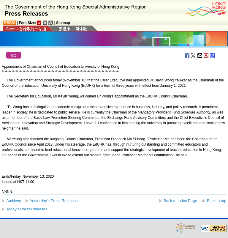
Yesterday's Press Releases (54, 200)
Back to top (216, 200)
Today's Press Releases (26, 209)
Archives (13, 200)
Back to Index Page (180, 200)
